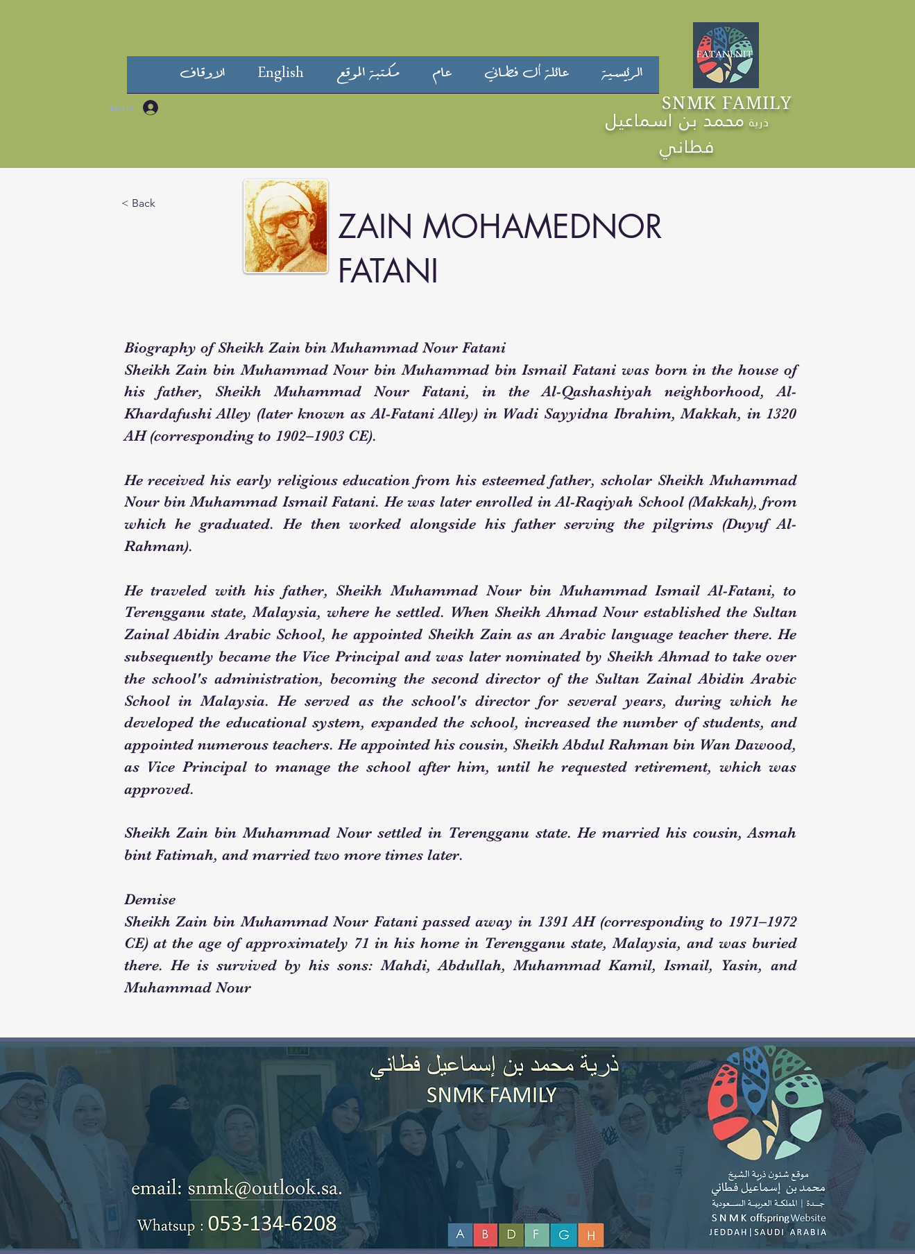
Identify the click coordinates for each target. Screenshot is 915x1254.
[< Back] (145, 203)
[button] (526, 79)
